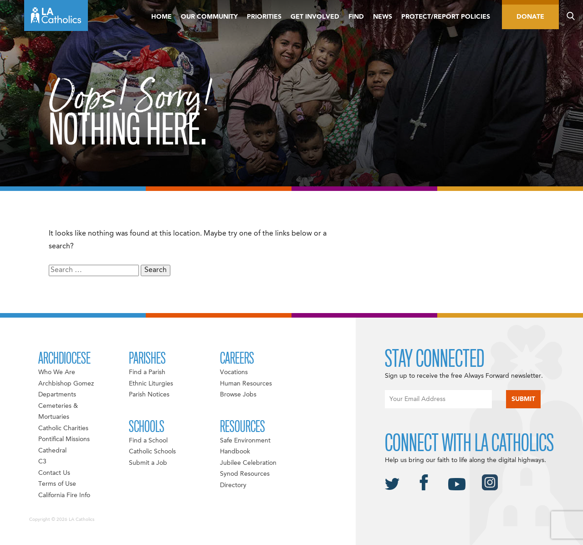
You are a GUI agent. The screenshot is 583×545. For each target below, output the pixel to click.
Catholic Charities (63, 428)
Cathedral (52, 450)
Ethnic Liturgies (151, 383)
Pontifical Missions (64, 439)
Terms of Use (57, 484)
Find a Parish (147, 372)
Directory (233, 485)
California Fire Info (64, 495)
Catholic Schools (152, 451)
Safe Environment (245, 440)
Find (356, 17)
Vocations (234, 372)
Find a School (148, 440)
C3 (42, 461)
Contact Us (54, 473)
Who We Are (56, 372)
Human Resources (246, 383)
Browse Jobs (238, 394)
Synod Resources (245, 474)
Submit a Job (148, 463)
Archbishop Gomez (66, 383)
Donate (530, 17)
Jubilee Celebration (248, 463)
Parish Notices (149, 394)
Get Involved (315, 17)
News (382, 17)
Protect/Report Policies (445, 17)
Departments (57, 394)
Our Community (209, 17)
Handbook (235, 451)
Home (161, 17)
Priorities (264, 17)
